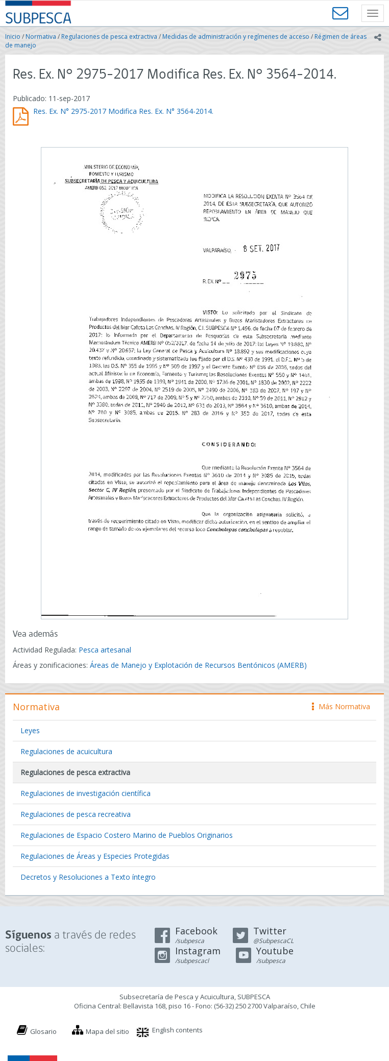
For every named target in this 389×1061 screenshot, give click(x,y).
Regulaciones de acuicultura (66, 751)
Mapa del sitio (107, 1031)
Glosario (43, 1031)
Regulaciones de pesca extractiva (109, 36)
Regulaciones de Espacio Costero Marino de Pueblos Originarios (126, 835)
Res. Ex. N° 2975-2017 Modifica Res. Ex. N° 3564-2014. (123, 111)
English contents (177, 1029)
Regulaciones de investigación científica (85, 793)
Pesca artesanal (105, 650)
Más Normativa (341, 706)
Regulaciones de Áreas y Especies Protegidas (94, 856)
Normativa (41, 36)
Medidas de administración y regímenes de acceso (235, 36)
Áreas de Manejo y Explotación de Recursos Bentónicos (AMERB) (198, 665)
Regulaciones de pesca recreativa (75, 814)
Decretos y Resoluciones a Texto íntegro (88, 877)
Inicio (12, 36)
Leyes (30, 730)
